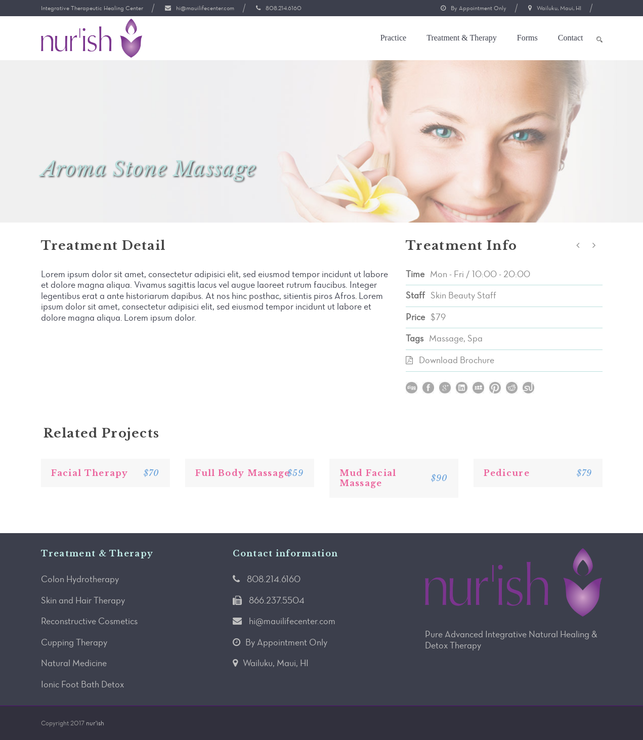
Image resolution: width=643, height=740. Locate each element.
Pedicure (507, 473)
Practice (393, 37)
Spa (475, 338)
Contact (570, 37)
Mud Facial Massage (368, 478)
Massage (446, 338)
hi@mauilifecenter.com (205, 8)
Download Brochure (456, 360)
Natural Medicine (74, 663)
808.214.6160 (284, 8)
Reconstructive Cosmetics (89, 621)
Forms (527, 37)
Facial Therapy (89, 473)
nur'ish (95, 723)
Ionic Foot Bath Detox (82, 684)
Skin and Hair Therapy (83, 600)
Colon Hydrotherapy (80, 579)
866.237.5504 (277, 600)
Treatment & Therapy (461, 37)
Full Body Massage (242, 473)
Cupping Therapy (74, 642)
